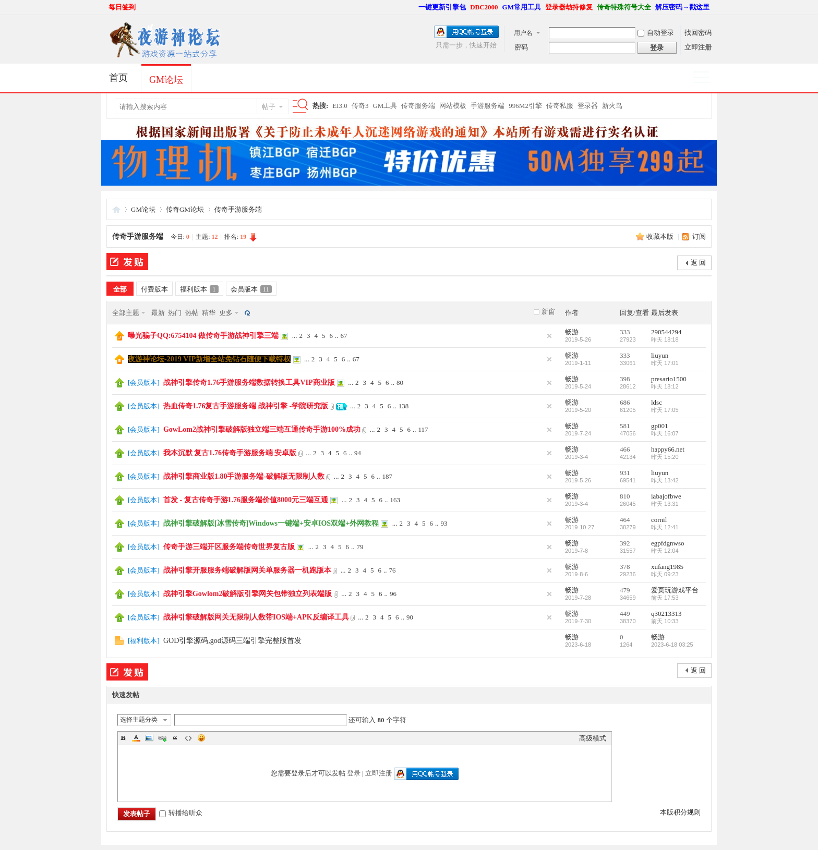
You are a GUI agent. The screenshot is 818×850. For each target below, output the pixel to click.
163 (395, 500)
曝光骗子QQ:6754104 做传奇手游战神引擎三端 (203, 335)
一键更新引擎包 (442, 7)
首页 (118, 77)
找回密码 (698, 33)
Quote (175, 738)
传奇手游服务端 (238, 209)
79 (359, 547)
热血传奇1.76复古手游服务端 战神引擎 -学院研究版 (245, 406)
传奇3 (360, 106)
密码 (521, 47)
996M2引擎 (525, 106)
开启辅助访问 (413, 7)
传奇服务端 (418, 106)
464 (625, 520)
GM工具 (384, 106)
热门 (175, 313)
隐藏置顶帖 (549, 336)
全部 (120, 289)
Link (162, 738)
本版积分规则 (680, 812)
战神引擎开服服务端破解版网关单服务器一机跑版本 (247, 570)
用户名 (523, 33)
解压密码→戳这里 (682, 7)
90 (409, 617)
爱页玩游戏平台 (675, 590)
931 (625, 473)
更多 (226, 313)
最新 (158, 313)
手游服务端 (487, 106)
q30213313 (666, 613)
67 (343, 335)
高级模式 (592, 738)
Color (136, 738)
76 (392, 570)
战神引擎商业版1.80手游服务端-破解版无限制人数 (243, 476)
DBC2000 (484, 7)
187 (387, 476)
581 (625, 426)
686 (625, 402)
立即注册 (698, 47)
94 (357, 453)
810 (625, 496)
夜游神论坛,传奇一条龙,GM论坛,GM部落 (116, 209)
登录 (353, 773)
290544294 (666, 332)
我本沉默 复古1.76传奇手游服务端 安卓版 (230, 453)
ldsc (656, 402)
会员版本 (251, 289)
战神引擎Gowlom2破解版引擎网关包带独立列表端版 (247, 594)
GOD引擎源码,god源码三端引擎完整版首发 (232, 641)
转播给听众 (180, 813)
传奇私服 (559, 106)
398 (625, 379)
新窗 (548, 311)
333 (625, 332)
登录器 (588, 106)
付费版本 (154, 289)
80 (399, 382)
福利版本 (199, 289)
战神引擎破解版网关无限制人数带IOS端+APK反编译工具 (256, 617)
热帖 (192, 313)
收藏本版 (660, 236)
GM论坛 (166, 80)
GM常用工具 (521, 7)
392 (625, 543)
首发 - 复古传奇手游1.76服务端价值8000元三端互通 (245, 500)
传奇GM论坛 (185, 209)
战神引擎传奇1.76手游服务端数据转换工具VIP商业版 (249, 382)
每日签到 (122, 7)
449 (625, 613)
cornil (659, 520)
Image (149, 738)
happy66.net (667, 449)
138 (404, 406)
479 (625, 590)
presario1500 (669, 379)
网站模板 (452, 106)
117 (423, 429)
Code (188, 738)
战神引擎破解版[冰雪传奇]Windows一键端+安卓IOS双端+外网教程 (271, 523)
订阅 (699, 236)
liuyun (659, 355)
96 (393, 594)
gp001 (659, 426)
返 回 (698, 262)
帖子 (268, 107)
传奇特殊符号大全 (624, 7)
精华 (208, 313)
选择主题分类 (139, 719)
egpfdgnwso (667, 543)
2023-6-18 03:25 (672, 644)
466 (625, 449)
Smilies (201, 738)
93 (444, 523)
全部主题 (125, 313)
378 (625, 566)
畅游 (572, 332)
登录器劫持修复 (569, 7)
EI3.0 (339, 106)
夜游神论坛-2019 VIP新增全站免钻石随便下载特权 (209, 359)
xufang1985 (667, 566)
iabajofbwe (666, 496)
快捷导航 (705, 78)
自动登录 (655, 33)
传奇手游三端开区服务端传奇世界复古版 (229, 547)
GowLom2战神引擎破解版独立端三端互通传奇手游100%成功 (261, 429)
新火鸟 (612, 106)
